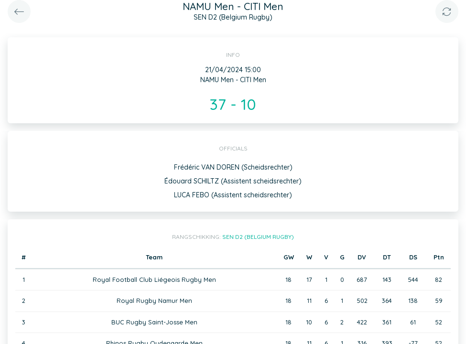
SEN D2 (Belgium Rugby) (258, 236)
